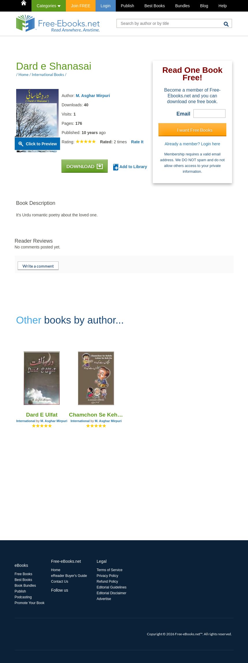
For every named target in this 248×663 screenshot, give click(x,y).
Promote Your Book (29, 603)
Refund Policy (107, 582)
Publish (127, 5)
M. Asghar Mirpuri (93, 95)
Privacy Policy (107, 576)
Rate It (137, 142)
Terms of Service (109, 570)
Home (55, 570)
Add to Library (130, 167)
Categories (49, 5)
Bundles (182, 5)
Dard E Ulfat (41, 415)
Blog (204, 5)
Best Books (154, 5)
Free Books (23, 574)
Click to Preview (41, 144)
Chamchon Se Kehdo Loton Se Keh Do (96, 415)
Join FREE (80, 5)
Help (223, 5)
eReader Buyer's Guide (69, 576)
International (25, 421)
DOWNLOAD (84, 166)
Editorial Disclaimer (111, 593)
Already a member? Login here (192, 144)
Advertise (104, 599)
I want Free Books (194, 130)
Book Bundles (25, 586)
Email (183, 114)
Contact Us (59, 582)
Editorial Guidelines (111, 587)
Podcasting (23, 597)
